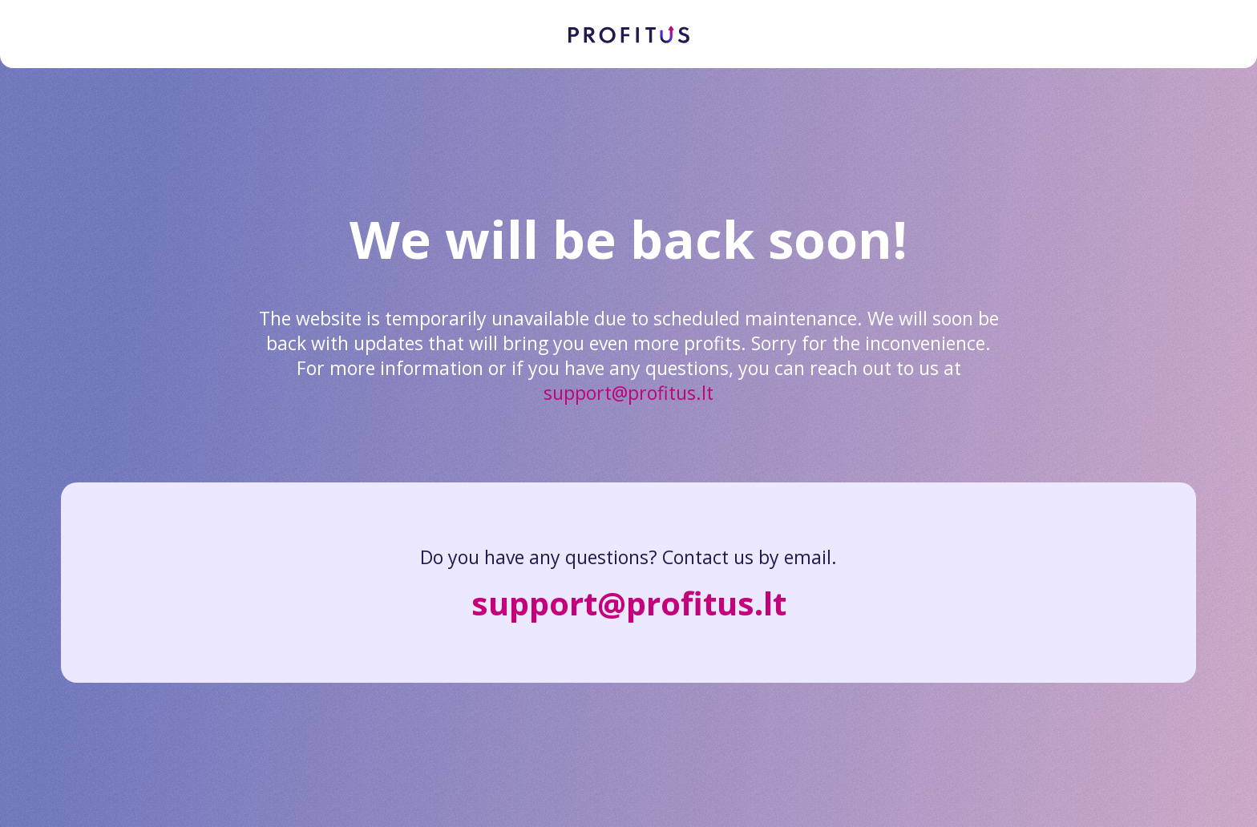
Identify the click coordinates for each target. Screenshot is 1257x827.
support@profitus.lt (628, 392)
